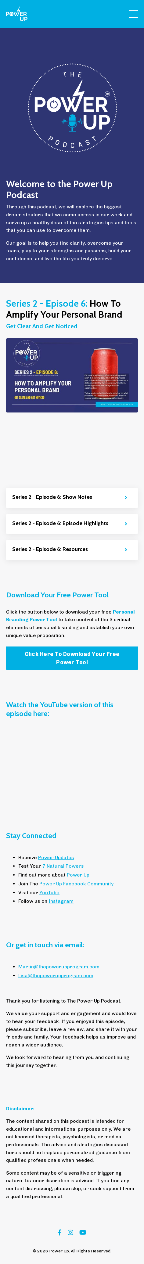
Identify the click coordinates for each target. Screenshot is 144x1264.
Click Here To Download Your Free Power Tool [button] (72, 658)
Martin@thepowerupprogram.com (58, 967)
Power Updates (56, 857)
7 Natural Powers (63, 866)
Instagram (61, 901)
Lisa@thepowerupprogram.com (55, 975)
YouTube (49, 892)
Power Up (78, 875)
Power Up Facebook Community (76, 884)
